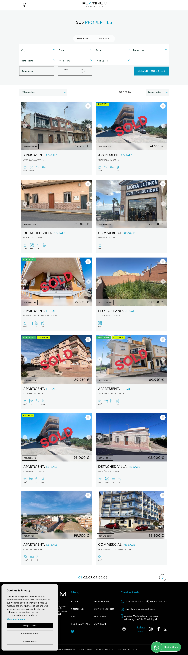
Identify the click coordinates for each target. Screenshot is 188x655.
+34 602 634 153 (158, 601)
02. (85, 578)
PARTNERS (100, 616)
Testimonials (80, 623)
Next (89, 126)
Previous (24, 126)
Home (74, 601)
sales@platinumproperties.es (139, 608)
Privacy (90, 650)
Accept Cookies (30, 625)
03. (91, 578)
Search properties (151, 71)
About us (77, 609)
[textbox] (39, 50)
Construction (104, 609)
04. (96, 578)
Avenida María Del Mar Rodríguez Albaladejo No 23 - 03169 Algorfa (141, 617)
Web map (108, 650)
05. (101, 578)
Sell (74, 616)
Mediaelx (132, 650)
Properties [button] (102, 601)
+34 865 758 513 (134, 601)
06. (106, 578)
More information (16, 619)
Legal (82, 650)
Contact (100, 623)
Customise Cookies (29, 633)
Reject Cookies (29, 641)
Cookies (99, 650)
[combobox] (38, 49)
